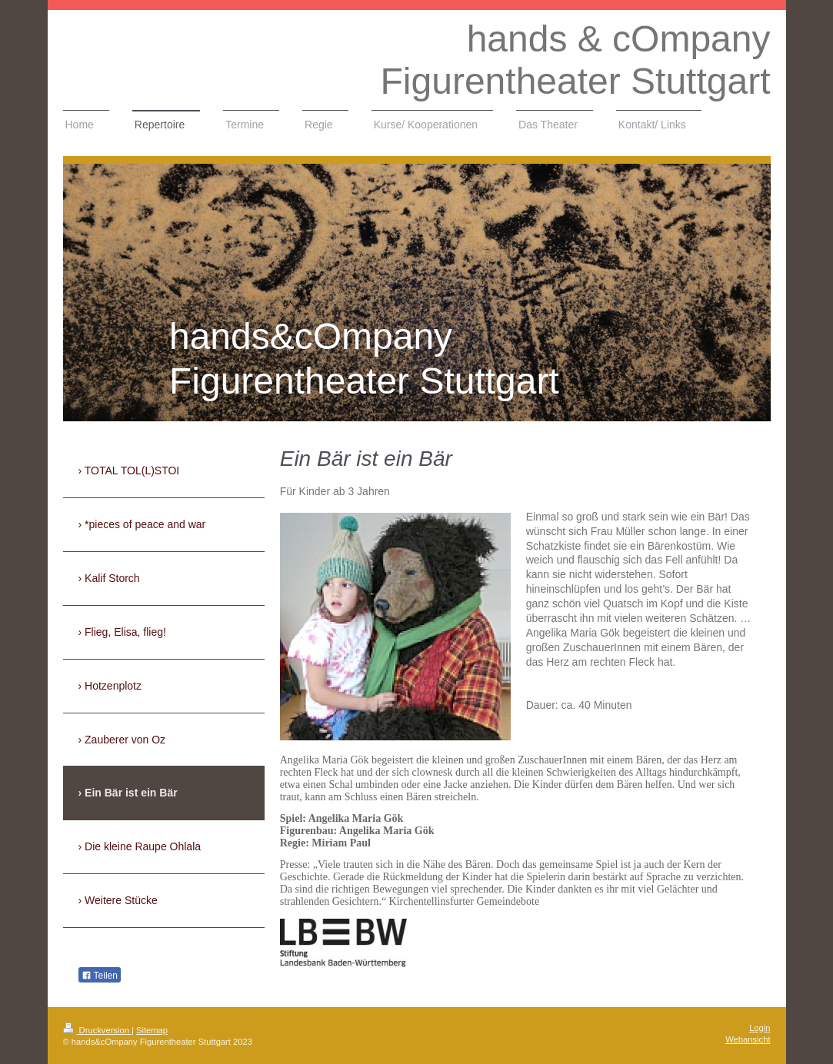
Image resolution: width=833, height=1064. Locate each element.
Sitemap (152, 1030)
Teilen (100, 975)
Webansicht (747, 1039)
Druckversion (97, 1030)
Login (759, 1027)
